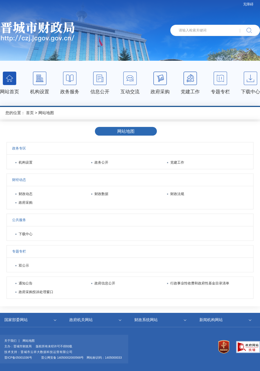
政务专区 (19, 148)
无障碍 (248, 4)
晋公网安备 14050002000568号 (62, 357)
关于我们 (10, 340)
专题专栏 (19, 251)
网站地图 (46, 113)
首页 (30, 113)
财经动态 (19, 180)
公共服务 (19, 220)
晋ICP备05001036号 (18, 357)
